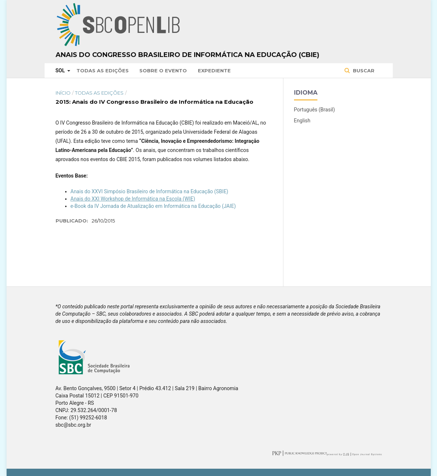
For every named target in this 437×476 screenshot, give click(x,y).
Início (63, 93)
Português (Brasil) (314, 110)
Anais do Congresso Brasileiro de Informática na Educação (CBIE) (187, 55)
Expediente (214, 70)
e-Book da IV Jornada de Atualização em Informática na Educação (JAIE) (153, 206)
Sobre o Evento (163, 70)
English (302, 120)
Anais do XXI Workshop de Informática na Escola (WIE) (133, 199)
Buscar (362, 70)
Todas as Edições (102, 70)
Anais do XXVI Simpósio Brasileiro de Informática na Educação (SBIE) (150, 191)
